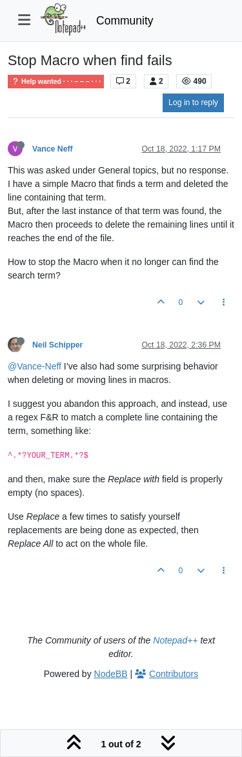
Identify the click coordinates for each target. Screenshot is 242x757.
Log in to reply (193, 102)
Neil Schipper (57, 344)
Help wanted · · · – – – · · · (56, 81)
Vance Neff (52, 148)
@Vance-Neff (34, 366)
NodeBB (111, 674)
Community (125, 20)
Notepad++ (175, 640)
